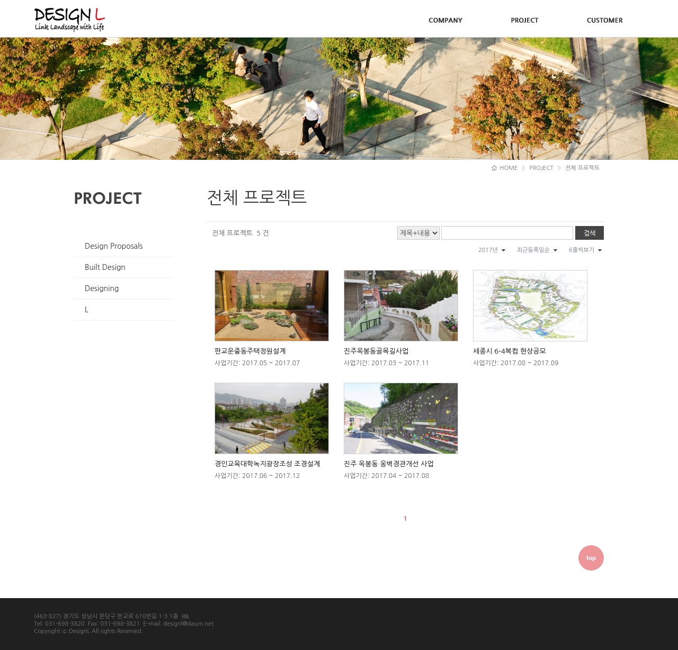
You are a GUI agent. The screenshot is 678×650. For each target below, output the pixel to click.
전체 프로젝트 (582, 168)
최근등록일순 (533, 250)
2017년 (488, 250)
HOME (505, 168)
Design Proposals (114, 246)
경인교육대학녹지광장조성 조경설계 (267, 464)
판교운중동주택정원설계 (250, 351)
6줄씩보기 (581, 250)
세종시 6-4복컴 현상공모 (509, 351)
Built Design (105, 267)
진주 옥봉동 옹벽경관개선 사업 (389, 464)
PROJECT (541, 168)
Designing (102, 288)
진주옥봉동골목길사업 (376, 351)
